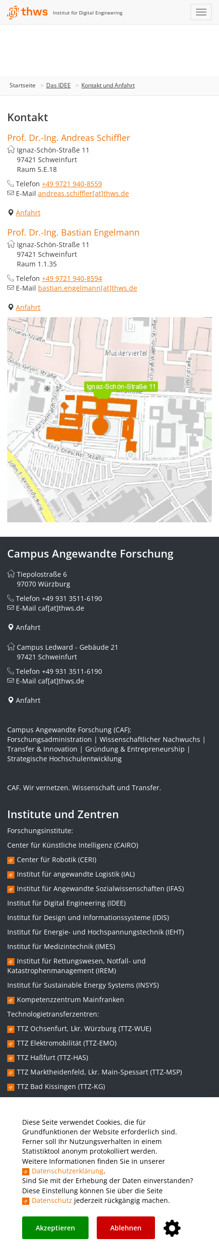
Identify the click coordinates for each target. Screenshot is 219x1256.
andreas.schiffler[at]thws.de (83, 193)
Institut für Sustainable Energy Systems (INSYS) (83, 985)
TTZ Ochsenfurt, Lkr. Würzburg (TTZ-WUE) (84, 1028)
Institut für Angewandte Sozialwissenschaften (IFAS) (100, 888)
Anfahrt (28, 212)
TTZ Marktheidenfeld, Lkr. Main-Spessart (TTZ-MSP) (99, 1071)
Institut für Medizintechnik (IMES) (61, 946)
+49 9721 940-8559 (72, 183)
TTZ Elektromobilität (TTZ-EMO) (66, 1042)
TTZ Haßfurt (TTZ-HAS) (52, 1057)
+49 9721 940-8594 (72, 278)
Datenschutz (52, 1200)
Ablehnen (126, 1227)
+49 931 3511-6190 (72, 598)
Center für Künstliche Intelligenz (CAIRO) (72, 845)
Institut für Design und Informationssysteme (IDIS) (88, 917)
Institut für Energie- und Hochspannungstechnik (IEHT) (95, 931)
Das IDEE (58, 85)
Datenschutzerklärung (67, 1170)
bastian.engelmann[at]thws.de (87, 288)
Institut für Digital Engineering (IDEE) (66, 902)
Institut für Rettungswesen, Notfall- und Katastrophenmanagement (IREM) (76, 965)
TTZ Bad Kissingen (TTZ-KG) (61, 1086)
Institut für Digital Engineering (87, 12)
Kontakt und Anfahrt (108, 85)
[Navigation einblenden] (201, 12)
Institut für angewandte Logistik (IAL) (76, 874)
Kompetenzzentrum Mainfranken (70, 999)
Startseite (23, 85)
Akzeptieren (55, 1227)
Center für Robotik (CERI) (56, 859)
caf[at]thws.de (61, 608)
